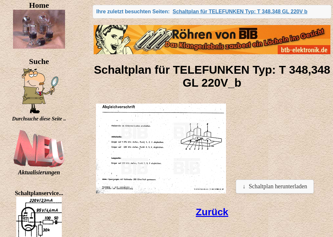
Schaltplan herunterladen (278, 186)
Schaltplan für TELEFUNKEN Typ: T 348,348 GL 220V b (240, 11)
